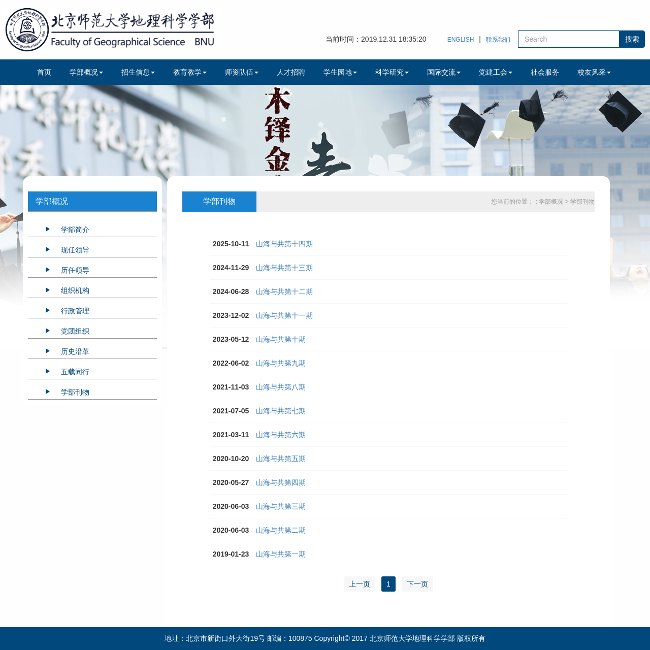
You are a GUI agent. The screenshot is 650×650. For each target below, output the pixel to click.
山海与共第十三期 (284, 268)
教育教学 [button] (190, 72)
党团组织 (75, 331)
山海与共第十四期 (284, 244)
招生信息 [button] (138, 72)
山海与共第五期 (281, 458)
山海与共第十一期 (284, 315)
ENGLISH (460, 39)
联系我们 (498, 39)
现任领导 (75, 250)
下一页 (417, 584)
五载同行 (75, 372)
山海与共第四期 (281, 482)
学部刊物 (75, 392)
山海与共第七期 (281, 411)
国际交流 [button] (444, 72)
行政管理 (75, 311)
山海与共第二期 (281, 530)
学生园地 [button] (340, 72)
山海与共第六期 (281, 435)
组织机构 (75, 290)
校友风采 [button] (594, 72)
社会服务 (545, 72)
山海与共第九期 (281, 363)
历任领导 (75, 270)
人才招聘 (291, 72)
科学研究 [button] (392, 72)
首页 (44, 72)
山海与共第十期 (281, 339)
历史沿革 (75, 351)
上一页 (359, 584)
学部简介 (75, 229)
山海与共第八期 (281, 387)
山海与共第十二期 (284, 291)
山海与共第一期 (281, 554)
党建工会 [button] (495, 72)
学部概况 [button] (86, 72)
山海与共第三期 (281, 506)
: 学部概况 (550, 201)
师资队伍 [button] (241, 72)
